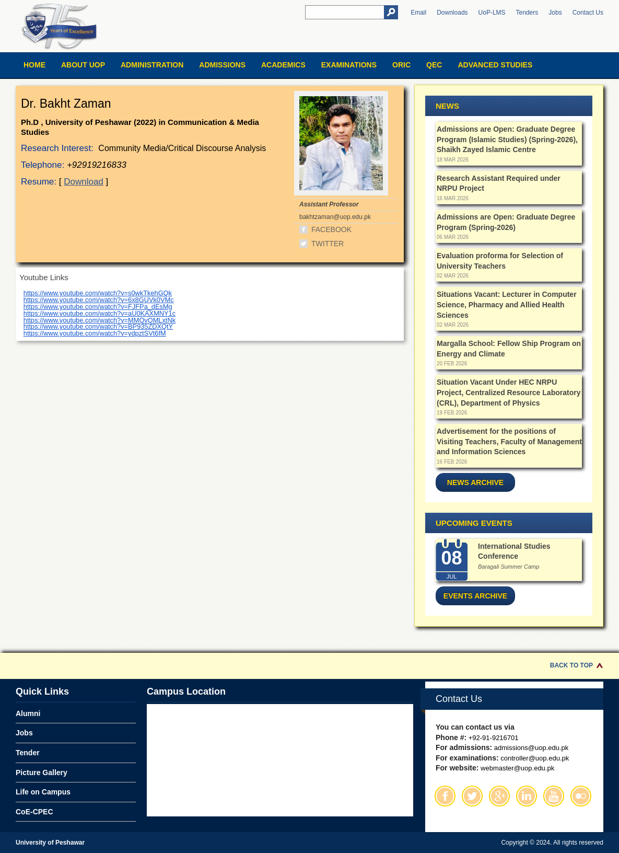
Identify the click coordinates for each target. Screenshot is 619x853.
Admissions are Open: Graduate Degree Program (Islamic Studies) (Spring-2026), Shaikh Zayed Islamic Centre (507, 139)
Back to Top (571, 665)
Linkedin (526, 796)
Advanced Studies (495, 65)
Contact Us (588, 12)
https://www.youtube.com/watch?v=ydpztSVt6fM (95, 333)
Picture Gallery (41, 772)
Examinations (349, 65)
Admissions (222, 65)
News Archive (475, 482)
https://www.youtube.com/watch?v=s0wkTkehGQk (98, 293)
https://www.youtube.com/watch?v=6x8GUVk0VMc (99, 300)
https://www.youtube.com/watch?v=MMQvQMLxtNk (100, 320)
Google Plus (499, 796)
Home (34, 65)
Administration (152, 65)
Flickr (580, 796)
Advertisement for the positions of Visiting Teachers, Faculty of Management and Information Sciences (509, 441)
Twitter (327, 243)
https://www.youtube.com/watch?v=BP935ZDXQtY (98, 326)
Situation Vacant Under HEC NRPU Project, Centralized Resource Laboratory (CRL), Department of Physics (508, 392)
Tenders (527, 12)
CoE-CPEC (34, 812)
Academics (283, 65)
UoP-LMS (492, 12)
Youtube (553, 796)
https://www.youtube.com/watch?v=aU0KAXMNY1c (100, 313)
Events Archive (475, 596)
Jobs (555, 12)
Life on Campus (43, 792)
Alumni (28, 713)
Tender (28, 752)
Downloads (452, 12)
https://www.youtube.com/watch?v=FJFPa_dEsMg (98, 306)
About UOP (83, 65)
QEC (434, 65)
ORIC (401, 65)
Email (418, 12)
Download (83, 182)
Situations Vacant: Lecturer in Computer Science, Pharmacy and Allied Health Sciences (507, 304)
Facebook (331, 229)
